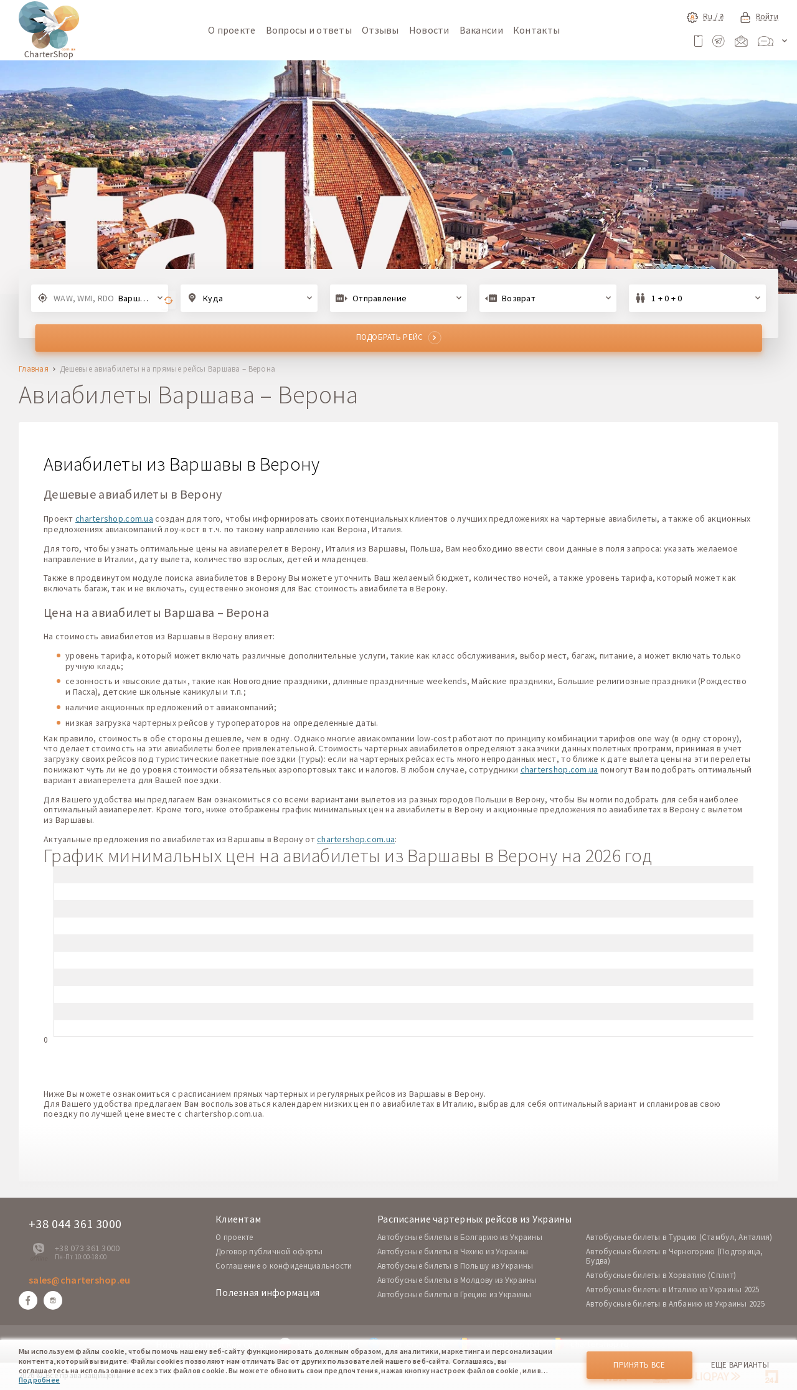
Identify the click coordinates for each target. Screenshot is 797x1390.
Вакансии (481, 30)
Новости (429, 30)
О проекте (232, 30)
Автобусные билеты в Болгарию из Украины (459, 1237)
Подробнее (39, 1379)
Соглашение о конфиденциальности (283, 1266)
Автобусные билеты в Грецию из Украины (454, 1294)
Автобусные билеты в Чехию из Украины (452, 1251)
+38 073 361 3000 (87, 1248)
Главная (34, 369)
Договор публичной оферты (269, 1251)
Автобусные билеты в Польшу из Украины (455, 1266)
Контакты (536, 30)
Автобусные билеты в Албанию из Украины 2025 (675, 1303)
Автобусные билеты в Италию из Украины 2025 (673, 1289)
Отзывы (380, 30)
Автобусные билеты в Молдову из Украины (457, 1280)
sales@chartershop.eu (80, 1279)
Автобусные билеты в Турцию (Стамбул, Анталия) (679, 1237)
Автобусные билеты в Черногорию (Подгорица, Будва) (674, 1256)
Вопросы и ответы (309, 30)
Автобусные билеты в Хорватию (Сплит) (661, 1275)
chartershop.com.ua (114, 518)
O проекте (234, 1237)
